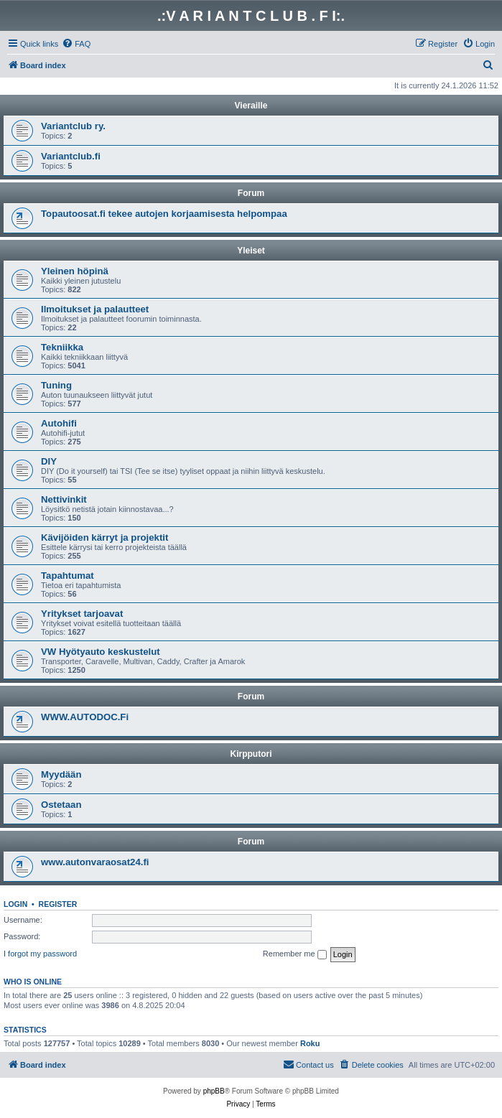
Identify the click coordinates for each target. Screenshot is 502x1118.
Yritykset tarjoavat (82, 613)
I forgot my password (40, 953)
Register (58, 904)
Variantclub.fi (71, 156)
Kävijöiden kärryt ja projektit (104, 537)
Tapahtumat (67, 575)
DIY (49, 461)
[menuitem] (76, 43)
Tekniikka (62, 347)
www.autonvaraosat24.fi (95, 862)
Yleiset (251, 251)
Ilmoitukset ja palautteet (95, 309)
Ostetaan (61, 804)
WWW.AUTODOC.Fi (85, 717)
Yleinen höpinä (74, 271)
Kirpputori (251, 754)
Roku (310, 1043)
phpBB (214, 1091)
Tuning (56, 385)
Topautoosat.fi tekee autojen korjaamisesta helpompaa (164, 213)
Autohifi (59, 423)
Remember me (295, 954)
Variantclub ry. (73, 126)
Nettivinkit (64, 499)
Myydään (61, 774)
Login (15, 904)
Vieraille (251, 106)
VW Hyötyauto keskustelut (100, 651)
